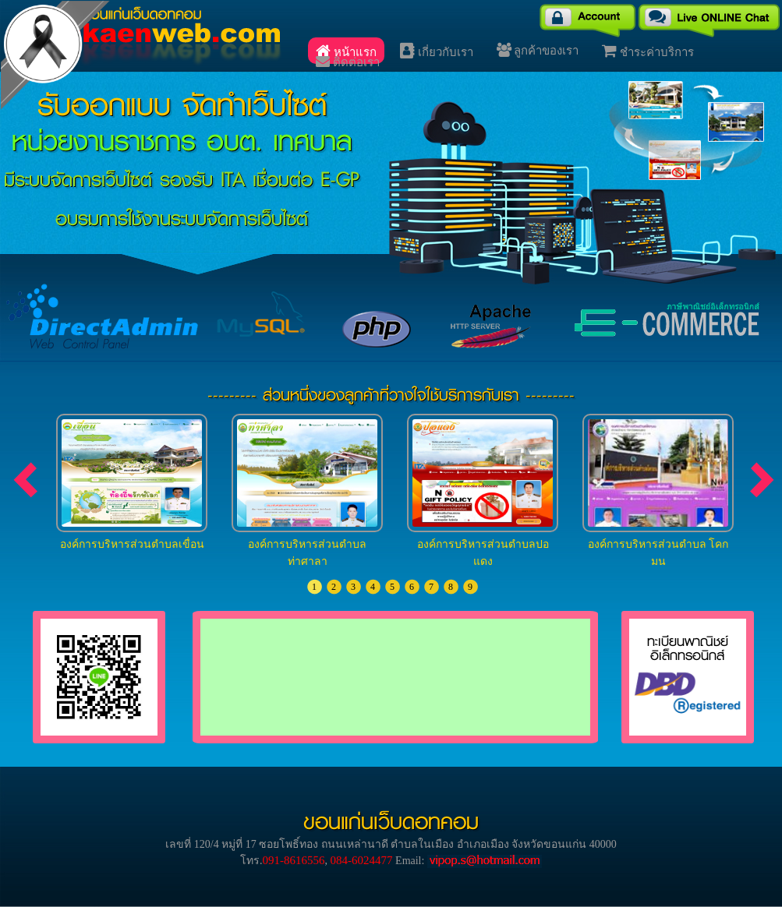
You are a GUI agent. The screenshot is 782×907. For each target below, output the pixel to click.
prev (26, 479)
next (763, 479)
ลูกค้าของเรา (538, 50)
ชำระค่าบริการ (648, 50)
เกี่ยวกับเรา (436, 50)
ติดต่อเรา (348, 62)
